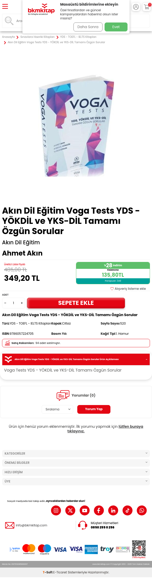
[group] (76, 125)
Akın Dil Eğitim (21, 242)
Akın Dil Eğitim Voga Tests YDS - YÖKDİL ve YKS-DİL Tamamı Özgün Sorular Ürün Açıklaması (76, 359)
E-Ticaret (60, 572)
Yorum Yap (94, 409)
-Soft (48, 572)
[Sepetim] (147, 7)
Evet (116, 26)
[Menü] (5, 7)
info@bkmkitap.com (31, 525)
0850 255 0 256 (103, 527)
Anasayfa (8, 37)
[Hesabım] (136, 7)
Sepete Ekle (76, 302)
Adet (5, 294)
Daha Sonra (88, 26)
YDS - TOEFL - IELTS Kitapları (78, 37)
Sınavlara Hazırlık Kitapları (37, 37)
